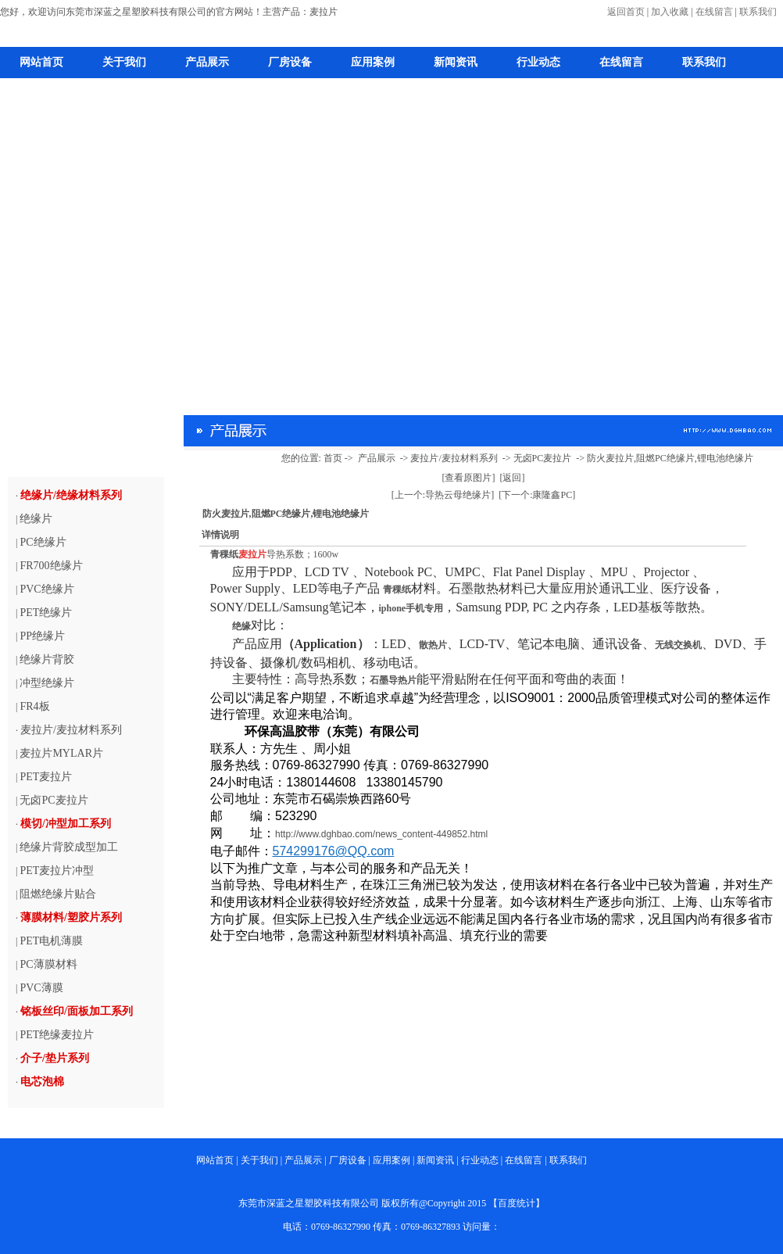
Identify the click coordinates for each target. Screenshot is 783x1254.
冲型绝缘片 (47, 683)
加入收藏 (669, 11)
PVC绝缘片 (46, 589)
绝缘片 (36, 519)
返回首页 (626, 11)
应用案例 (373, 62)
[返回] (512, 477)
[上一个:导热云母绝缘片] (443, 494)
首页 (333, 458)
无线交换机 (678, 645)
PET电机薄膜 (51, 941)
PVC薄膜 (41, 988)
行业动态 (538, 62)
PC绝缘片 (43, 542)
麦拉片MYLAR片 (61, 753)
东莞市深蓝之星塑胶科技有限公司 (308, 1203)
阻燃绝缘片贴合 (58, 894)
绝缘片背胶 (47, 659)
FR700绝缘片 (51, 565)
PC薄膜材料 (48, 964)
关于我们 (124, 62)
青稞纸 (224, 554)
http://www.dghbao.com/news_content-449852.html (381, 834)
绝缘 (241, 626)
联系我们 (758, 11)
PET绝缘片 (46, 612)
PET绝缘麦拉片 (57, 1035)
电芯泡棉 (42, 1081)
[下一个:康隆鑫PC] (537, 494)
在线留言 (714, 11)
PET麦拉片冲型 (57, 870)
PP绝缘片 (42, 636)
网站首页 (41, 62)
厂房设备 (290, 62)
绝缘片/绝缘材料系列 (71, 495)
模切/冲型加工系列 (65, 823)
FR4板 (34, 706)
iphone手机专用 (411, 608)
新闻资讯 (455, 62)
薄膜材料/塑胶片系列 (71, 917)
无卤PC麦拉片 (54, 800)
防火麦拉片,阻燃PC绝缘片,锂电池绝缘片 (670, 458)
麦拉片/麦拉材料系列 (71, 730)
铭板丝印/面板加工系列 (76, 1011)
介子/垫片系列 (54, 1058)
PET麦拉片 (46, 777)
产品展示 (207, 62)
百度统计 (516, 1203)
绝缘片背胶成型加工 (69, 847)
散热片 (433, 645)
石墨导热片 (393, 680)
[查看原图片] (468, 477)
